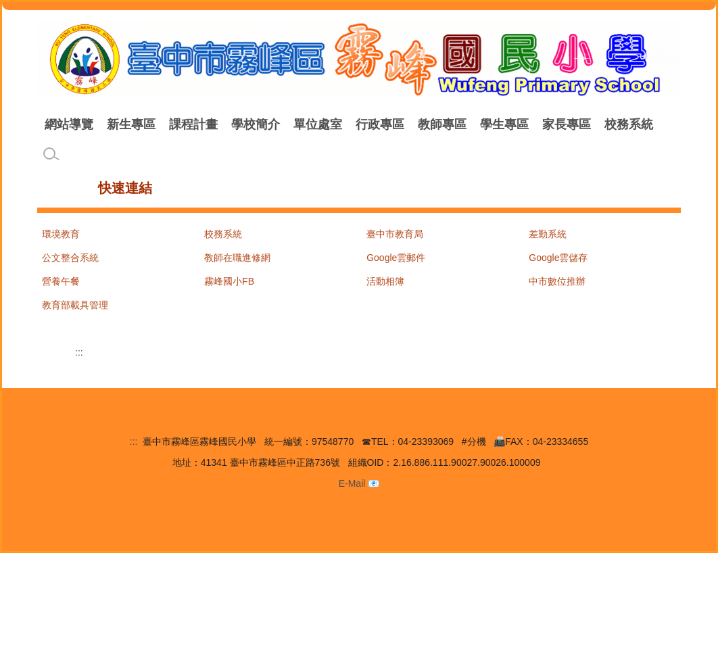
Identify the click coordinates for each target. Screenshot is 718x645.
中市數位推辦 (557, 290)
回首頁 (88, 124)
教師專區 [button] (518, 124)
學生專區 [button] (580, 124)
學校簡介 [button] (331, 124)
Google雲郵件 (395, 266)
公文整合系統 (70, 266)
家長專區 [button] (642, 124)
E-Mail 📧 (359, 574)
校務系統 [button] (69, 157)
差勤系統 (548, 242)
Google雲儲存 (558, 266)
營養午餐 (61, 290)
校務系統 (223, 242)
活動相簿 (385, 290)
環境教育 (61, 242)
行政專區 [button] (455, 124)
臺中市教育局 (394, 242)
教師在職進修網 (237, 266)
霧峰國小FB (229, 290)
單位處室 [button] (393, 124)
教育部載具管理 (75, 313)
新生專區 (207, 124)
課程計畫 (269, 124)
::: (51, 124)
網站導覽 (144, 124)
